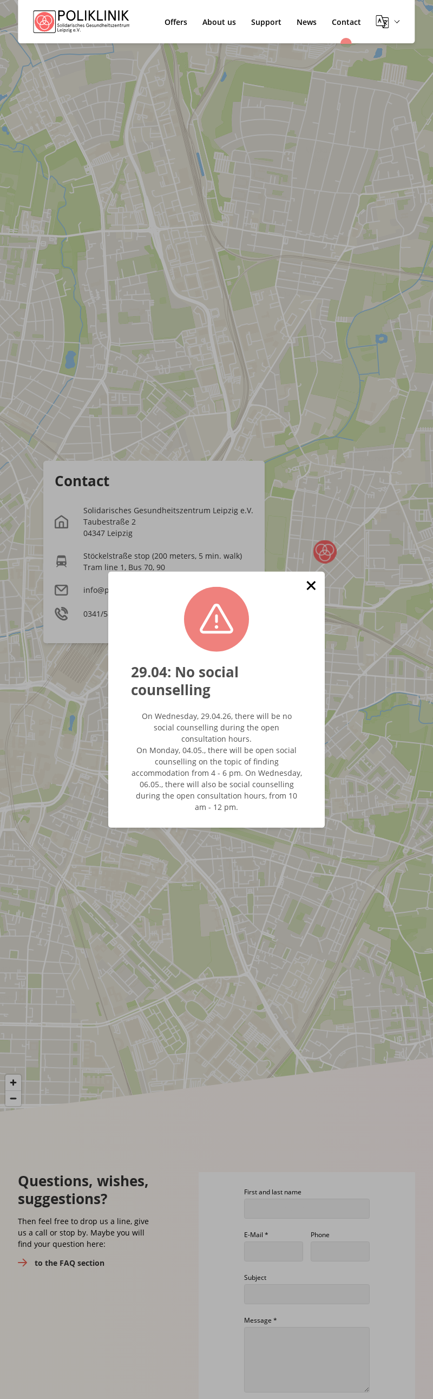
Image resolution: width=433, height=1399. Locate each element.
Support (266, 22)
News (307, 22)
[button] (311, 585)
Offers (176, 22)
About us (219, 22)
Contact (346, 22)
